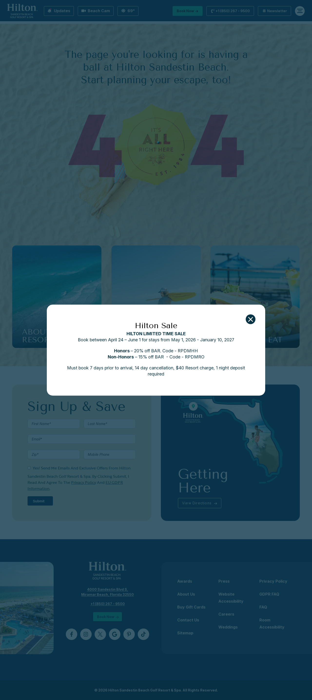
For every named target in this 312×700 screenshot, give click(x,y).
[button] (250, 319)
